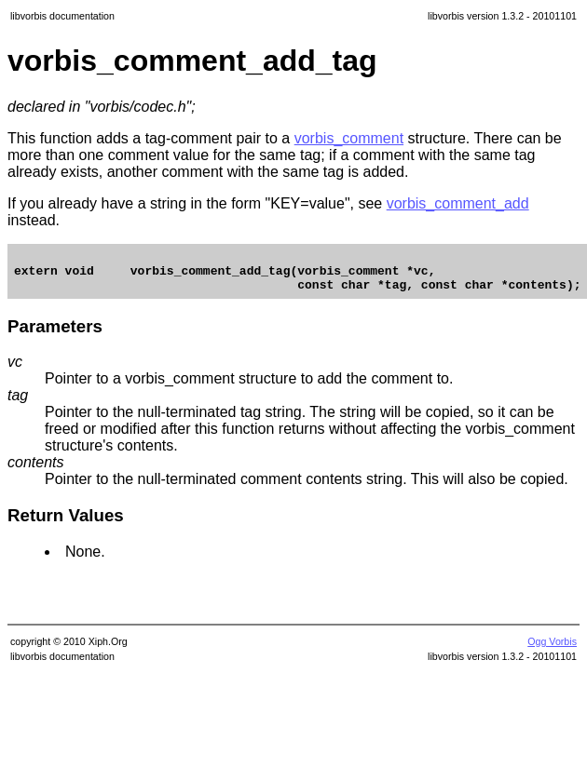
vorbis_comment (348, 138)
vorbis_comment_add (458, 203)
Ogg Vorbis (552, 649)
